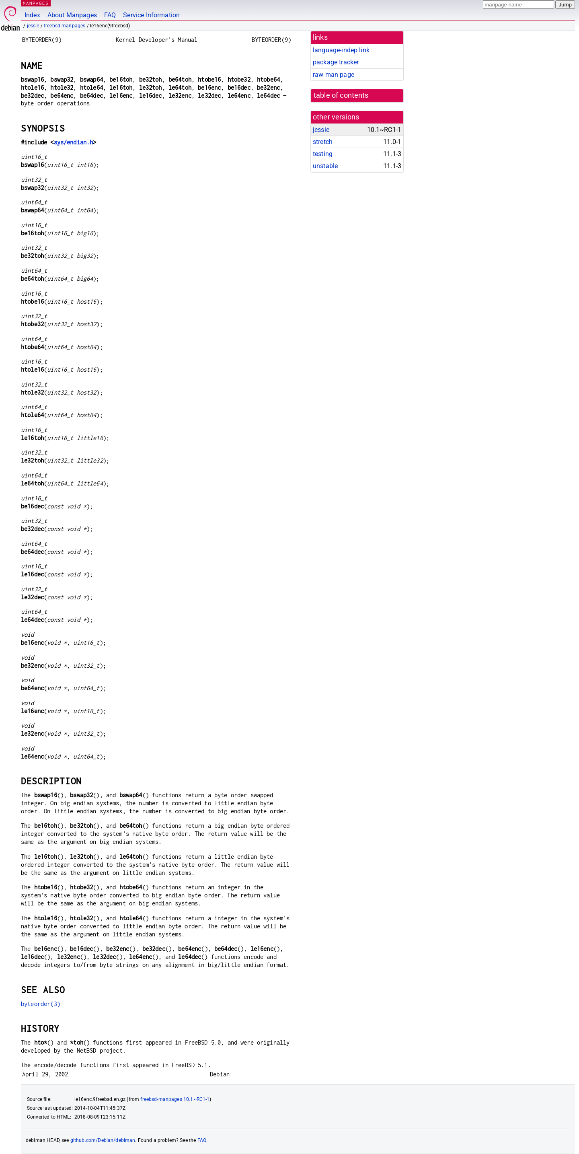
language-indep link (341, 50)
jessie (33, 26)
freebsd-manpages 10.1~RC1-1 (174, 1099)
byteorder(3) (40, 1003)
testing (323, 154)
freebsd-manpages (64, 26)
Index (32, 15)
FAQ (110, 15)
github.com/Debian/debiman (103, 1140)
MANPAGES (36, 3)
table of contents (341, 95)
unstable (325, 166)
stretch (323, 142)
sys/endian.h (73, 142)
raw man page (333, 74)
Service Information (151, 15)
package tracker (336, 62)
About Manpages (72, 15)
